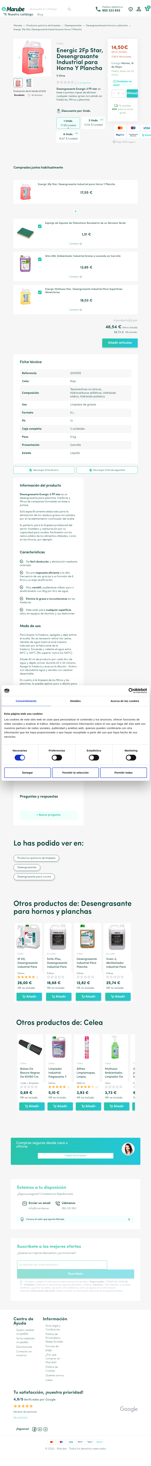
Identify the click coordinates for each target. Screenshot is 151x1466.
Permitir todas (123, 772)
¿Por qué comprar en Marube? (53, 1359)
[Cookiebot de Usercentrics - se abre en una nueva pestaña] (131, 690)
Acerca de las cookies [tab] (125, 700)
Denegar (27, 772)
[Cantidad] (118, 93)
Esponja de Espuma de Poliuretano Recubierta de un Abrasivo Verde (85, 223)
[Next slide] (45, 57)
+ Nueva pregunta (48, 815)
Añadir (132, 93)
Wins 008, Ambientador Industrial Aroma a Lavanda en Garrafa (83, 256)
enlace (119, 1291)
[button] (17, 82)
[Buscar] (50, 9)
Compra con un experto (75, 1156)
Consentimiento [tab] (26, 700)
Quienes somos (55, 1375)
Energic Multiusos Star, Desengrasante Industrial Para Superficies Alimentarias (83, 291)
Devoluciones (24, 1347)
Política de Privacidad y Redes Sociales (54, 1338)
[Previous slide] (19, 57)
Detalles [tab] (75, 700)
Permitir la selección (75, 772)
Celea (60, 43)
